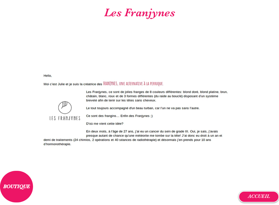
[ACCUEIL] (259, 196)
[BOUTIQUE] (16, 186)
